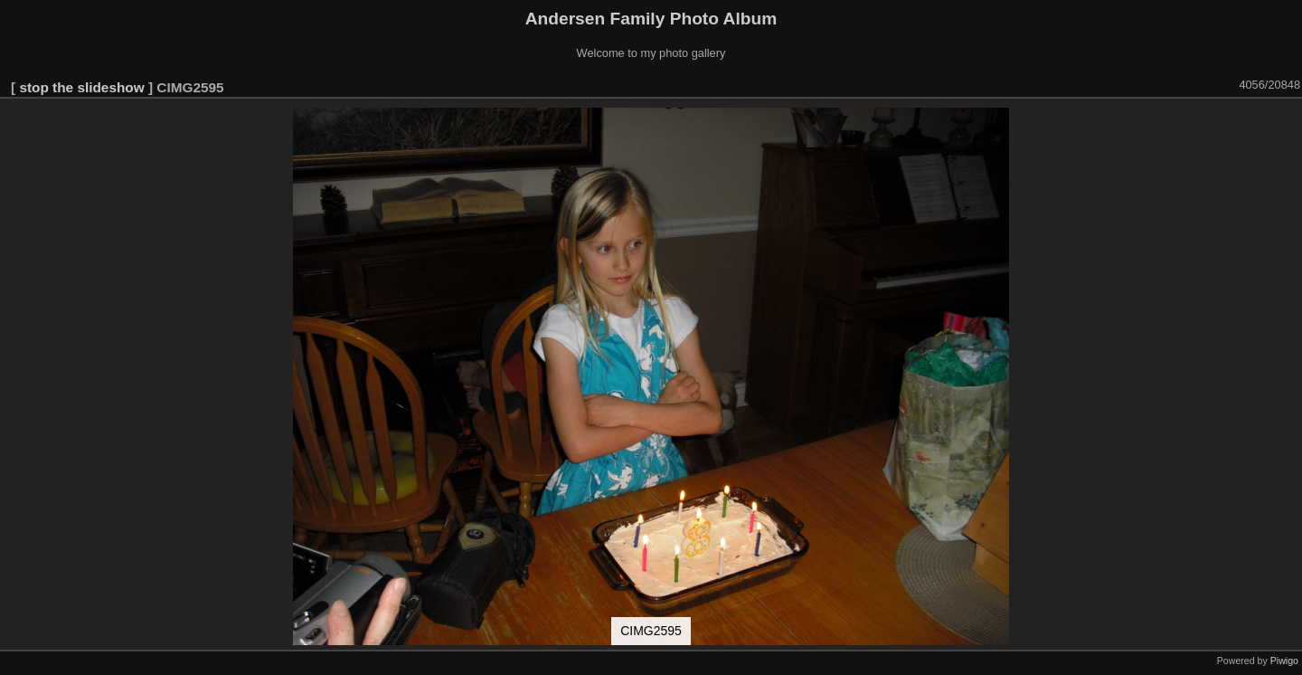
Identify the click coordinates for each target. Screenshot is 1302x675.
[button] (1285, 123)
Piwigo (1284, 660)
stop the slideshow (81, 87)
